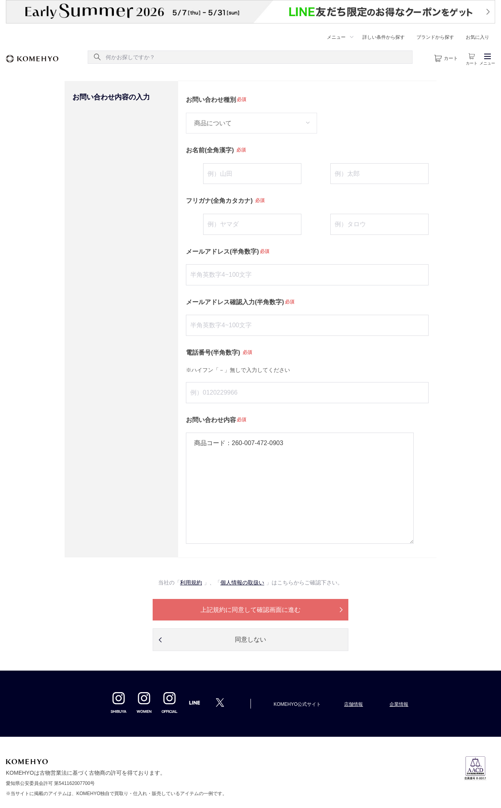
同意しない (250, 639)
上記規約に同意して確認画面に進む (250, 609)
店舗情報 (353, 704)
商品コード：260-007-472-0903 (300, 488)
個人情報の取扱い (242, 582)
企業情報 (398, 704)
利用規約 (191, 582)
